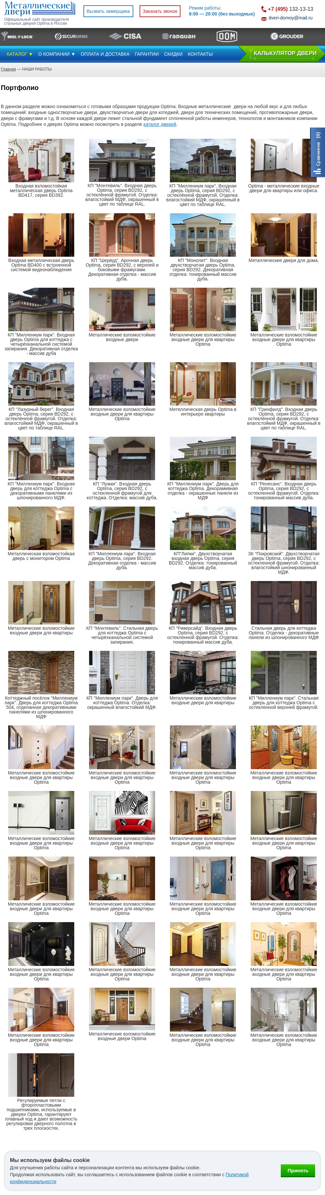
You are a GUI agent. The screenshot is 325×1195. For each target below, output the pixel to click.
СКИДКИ (173, 54)
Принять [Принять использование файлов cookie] (298, 1170)
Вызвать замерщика (108, 11)
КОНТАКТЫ (200, 54)
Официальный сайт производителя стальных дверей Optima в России (36, 21)
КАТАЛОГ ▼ (20, 54)
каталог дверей (160, 124)
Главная (8, 69)
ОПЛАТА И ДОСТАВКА (105, 54)
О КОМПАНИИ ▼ (57, 54)
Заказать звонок (160, 11)
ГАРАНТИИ (147, 54)
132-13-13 (290, 9)
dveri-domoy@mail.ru (290, 17)
